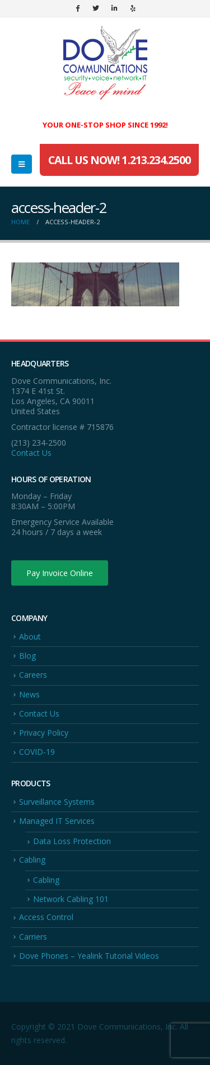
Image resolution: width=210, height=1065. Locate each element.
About (30, 636)
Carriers (33, 936)
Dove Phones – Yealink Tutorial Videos (89, 955)
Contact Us (31, 452)
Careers (33, 674)
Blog (27, 655)
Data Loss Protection (72, 841)
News (29, 694)
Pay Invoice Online (59, 572)
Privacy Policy (43, 732)
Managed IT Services (57, 820)
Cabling (32, 859)
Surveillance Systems (57, 801)
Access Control (46, 917)
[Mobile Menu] (21, 164)
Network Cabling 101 (71, 899)
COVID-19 (37, 751)
